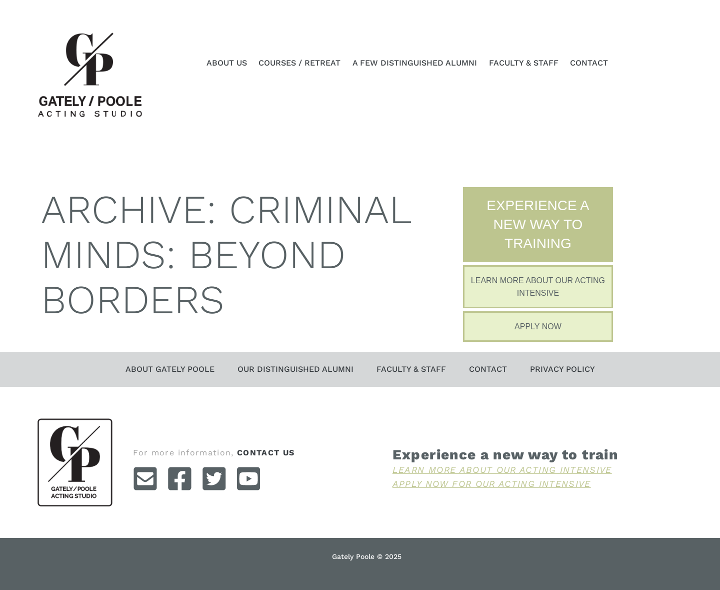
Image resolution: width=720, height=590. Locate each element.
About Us (226, 63)
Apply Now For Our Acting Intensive (491, 483)
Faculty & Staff (523, 63)
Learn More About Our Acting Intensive (502, 469)
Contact (589, 63)
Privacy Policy (562, 369)
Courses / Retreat (299, 63)
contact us (266, 452)
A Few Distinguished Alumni (414, 63)
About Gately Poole (170, 369)
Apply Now (538, 326)
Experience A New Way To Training (537, 224)
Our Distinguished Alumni (296, 369)
